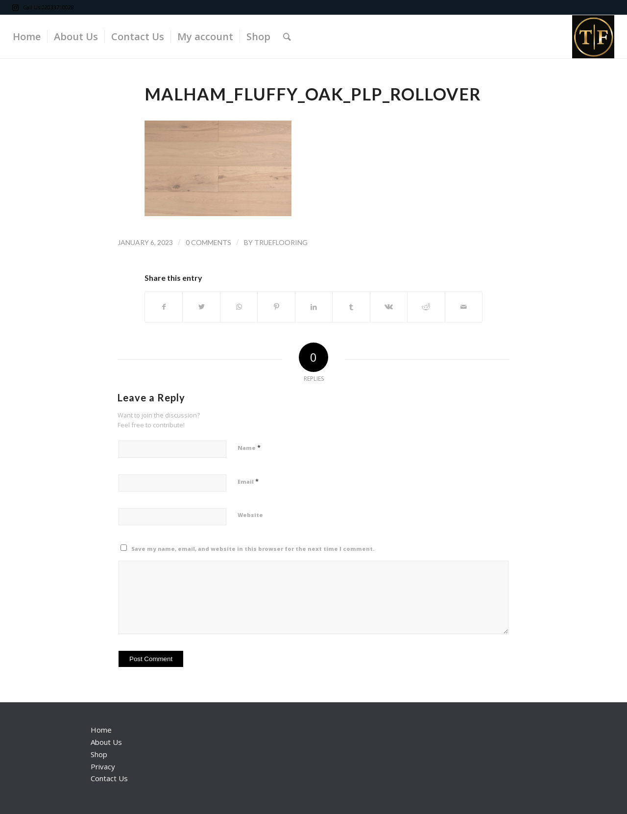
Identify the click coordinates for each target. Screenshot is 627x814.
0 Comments (208, 242)
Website (250, 514)
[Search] (287, 36)
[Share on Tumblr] (351, 306)
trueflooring (281, 242)
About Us (106, 742)
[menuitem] (26, 36)
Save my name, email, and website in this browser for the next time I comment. (253, 548)
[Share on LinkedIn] (313, 306)
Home (101, 730)
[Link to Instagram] (15, 7)
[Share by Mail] (463, 306)
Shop (99, 754)
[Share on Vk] (388, 306)
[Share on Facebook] (163, 306)
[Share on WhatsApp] (238, 306)
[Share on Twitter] (201, 306)
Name (249, 447)
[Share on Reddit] (426, 306)
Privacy (103, 766)
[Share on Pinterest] (276, 306)
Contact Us (109, 778)
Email (248, 481)
